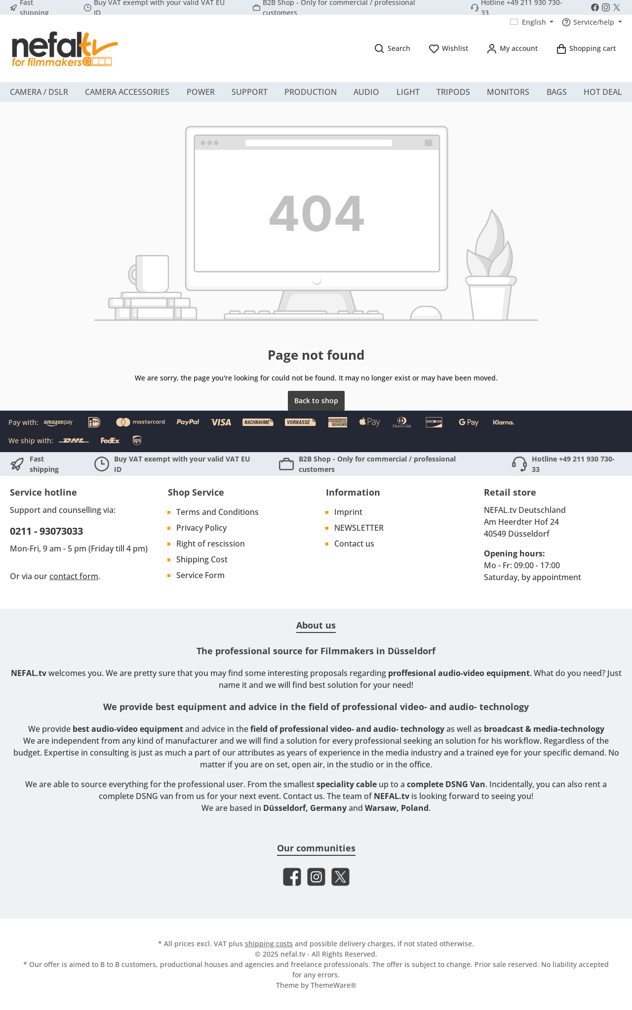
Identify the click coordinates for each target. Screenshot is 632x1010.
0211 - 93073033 (46, 531)
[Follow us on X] (617, 7)
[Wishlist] (448, 48)
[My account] (511, 48)
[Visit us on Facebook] (595, 7)
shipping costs (269, 943)
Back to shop (316, 400)
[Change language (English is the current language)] (532, 22)
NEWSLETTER (359, 527)
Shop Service (196, 492)
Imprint (348, 511)
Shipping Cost (202, 559)
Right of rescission (210, 543)
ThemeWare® (333, 985)
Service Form (200, 575)
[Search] (392, 48)
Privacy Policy (201, 527)
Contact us (354, 543)
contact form (73, 576)
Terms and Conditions (217, 511)
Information (353, 492)
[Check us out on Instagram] (606, 7)
